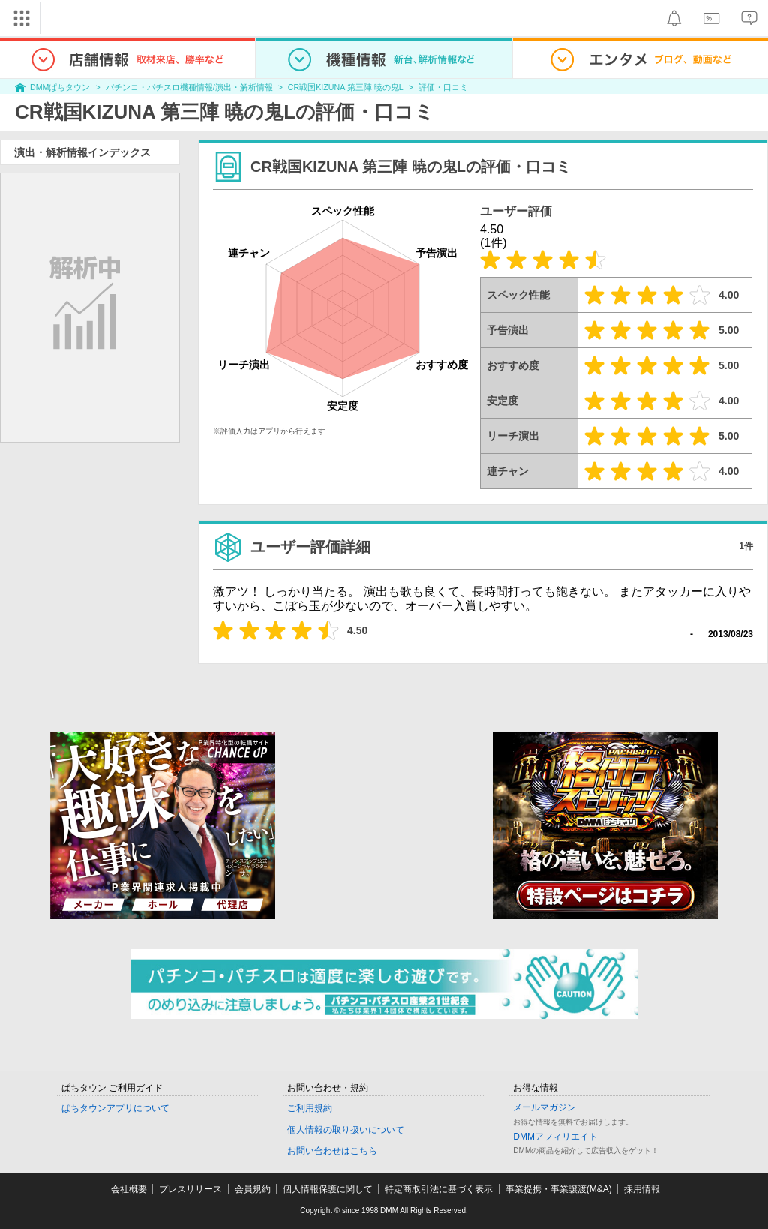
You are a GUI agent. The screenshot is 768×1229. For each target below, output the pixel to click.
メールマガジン (544, 1107)
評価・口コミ (443, 87)
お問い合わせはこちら (332, 1151)
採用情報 (642, 1189)
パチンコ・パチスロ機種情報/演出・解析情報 (189, 87)
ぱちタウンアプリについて (116, 1108)
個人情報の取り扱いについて (345, 1130)
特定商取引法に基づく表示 (439, 1189)
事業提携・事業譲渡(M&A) (559, 1189)
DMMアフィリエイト (555, 1136)
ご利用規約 (309, 1108)
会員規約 (253, 1189)
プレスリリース (190, 1189)
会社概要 (129, 1189)
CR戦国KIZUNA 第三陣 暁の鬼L (346, 87)
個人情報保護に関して (328, 1189)
